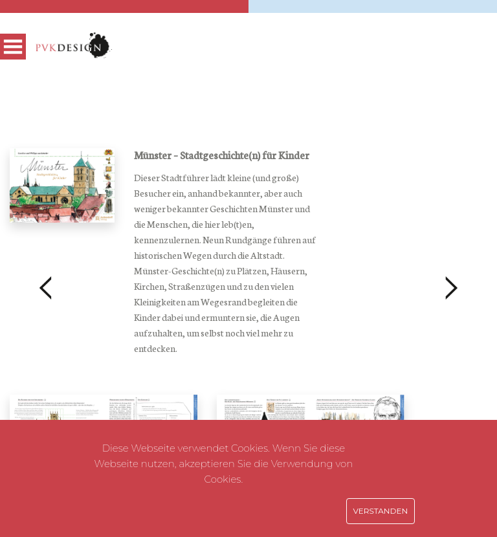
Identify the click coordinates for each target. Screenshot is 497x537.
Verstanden (380, 511)
